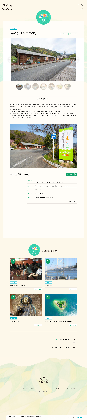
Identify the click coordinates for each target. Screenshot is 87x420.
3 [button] (35, 86)
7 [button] (67, 86)
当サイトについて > (43, 391)
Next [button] (76, 60)
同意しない (71, 417)
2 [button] (27, 86)
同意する (80, 417)
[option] (43, 59)
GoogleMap (73, 201)
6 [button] (59, 86)
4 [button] (43, 86)
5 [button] (51, 86)
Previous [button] (11, 60)
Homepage (71, 174)
